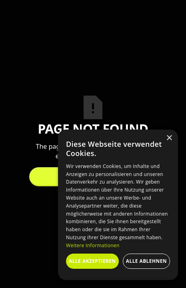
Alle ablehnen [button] (146, 261)
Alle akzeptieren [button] (92, 261)
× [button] (169, 138)
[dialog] (118, 205)
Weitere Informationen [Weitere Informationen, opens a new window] (93, 245)
